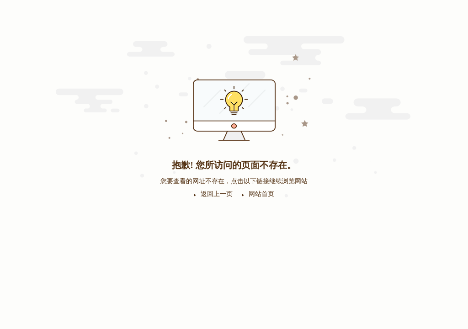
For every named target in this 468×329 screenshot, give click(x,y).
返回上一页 (217, 194)
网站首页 (261, 194)
